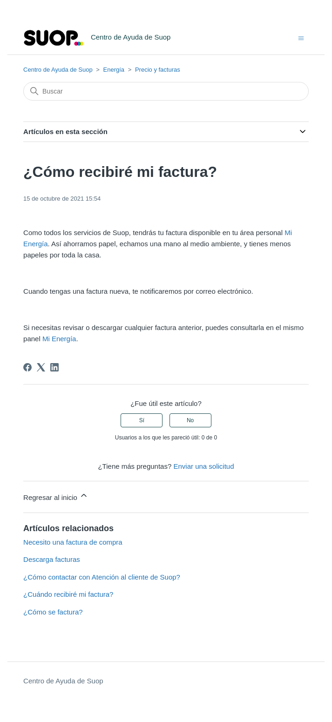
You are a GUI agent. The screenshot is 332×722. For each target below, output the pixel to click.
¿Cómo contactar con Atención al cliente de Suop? (101, 577)
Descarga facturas (51, 559)
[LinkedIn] (54, 367)
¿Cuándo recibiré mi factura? (68, 594)
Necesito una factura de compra (72, 542)
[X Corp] (41, 367)
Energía (114, 69)
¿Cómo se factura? (53, 612)
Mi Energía (59, 339)
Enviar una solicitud (203, 466)
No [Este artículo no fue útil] (190, 420)
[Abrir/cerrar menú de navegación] (301, 37)
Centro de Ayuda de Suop (58, 69)
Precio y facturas (157, 69)
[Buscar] (166, 91)
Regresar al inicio (55, 496)
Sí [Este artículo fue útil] (141, 420)
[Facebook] (27, 367)
